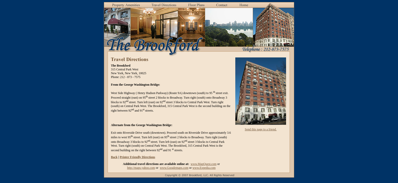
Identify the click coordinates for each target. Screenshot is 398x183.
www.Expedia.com (203, 168)
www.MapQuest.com (204, 164)
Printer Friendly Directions (137, 157)
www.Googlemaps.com (174, 168)
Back (114, 157)
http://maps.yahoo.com (141, 168)
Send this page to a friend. (260, 129)
